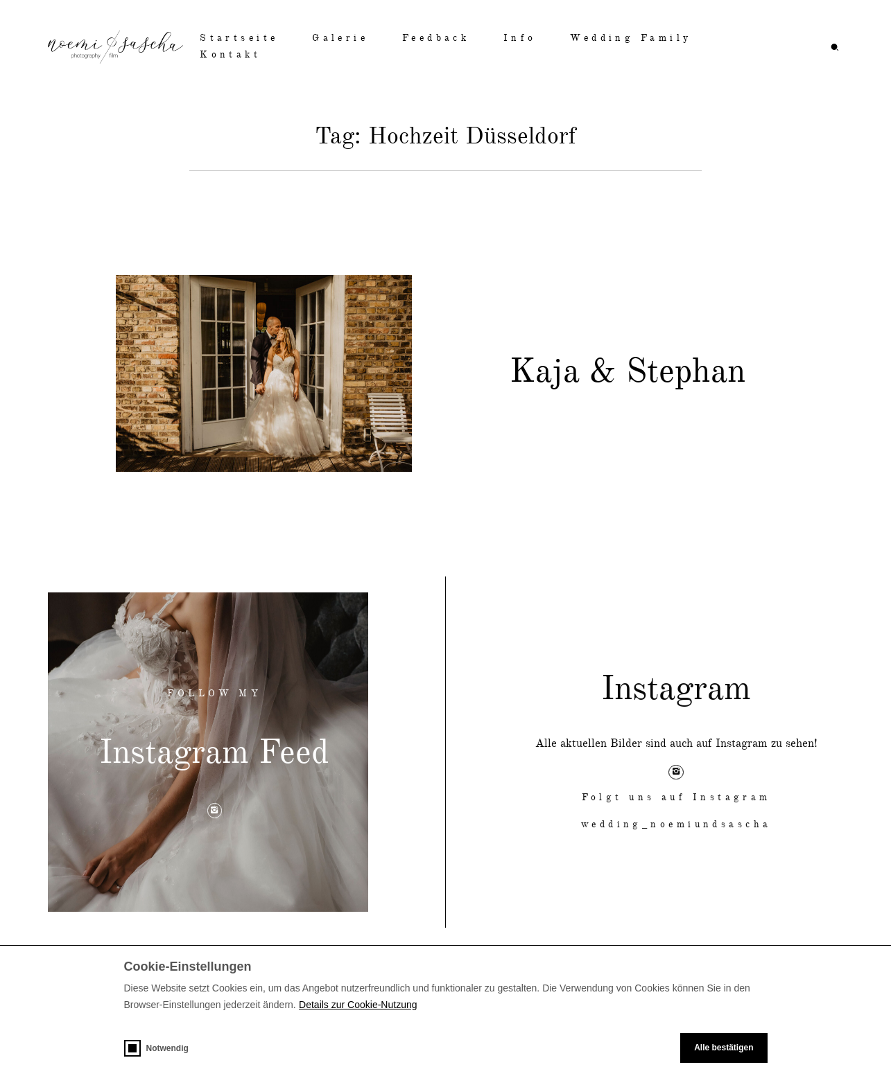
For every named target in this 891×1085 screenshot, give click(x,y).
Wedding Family (630, 38)
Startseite (239, 38)
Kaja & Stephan (627, 373)
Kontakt (230, 55)
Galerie (340, 38)
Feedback (436, 38)
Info (520, 38)
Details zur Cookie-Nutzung (358, 1004)
